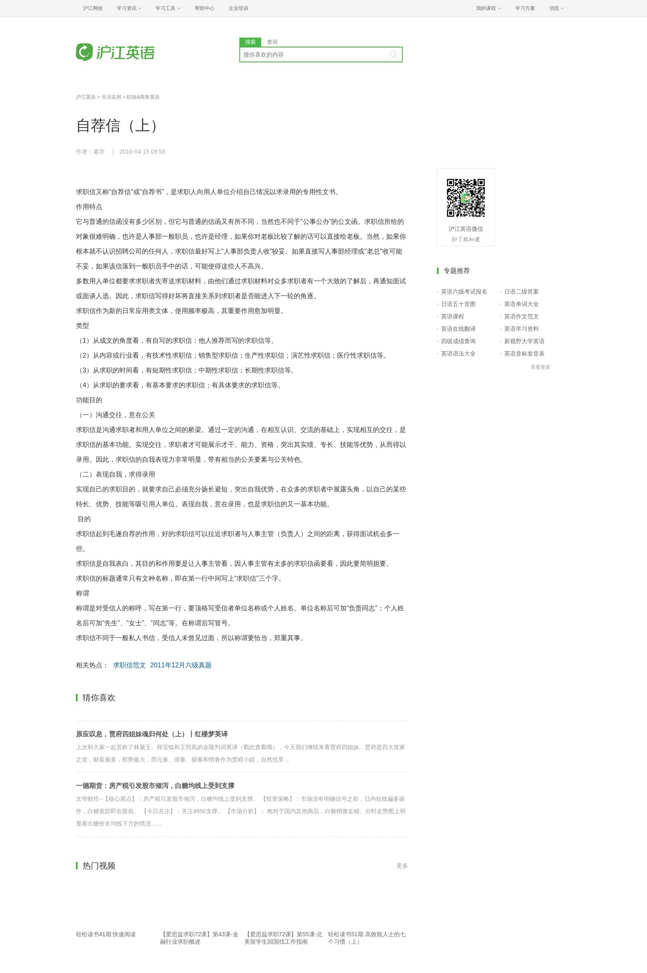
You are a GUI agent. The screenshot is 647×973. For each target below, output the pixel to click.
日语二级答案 (521, 291)
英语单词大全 (521, 304)
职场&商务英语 (143, 97)
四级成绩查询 (458, 341)
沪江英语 (86, 97)
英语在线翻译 (458, 328)
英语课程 (452, 316)
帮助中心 (205, 8)
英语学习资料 (521, 328)
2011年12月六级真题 (181, 665)
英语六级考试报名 (464, 291)
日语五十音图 (458, 304)
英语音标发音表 (524, 353)
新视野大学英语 (524, 341)
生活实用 (111, 97)
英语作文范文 (521, 316)
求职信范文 (129, 665)
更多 (402, 865)
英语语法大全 (458, 353)
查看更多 (540, 367)
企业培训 (238, 8)
